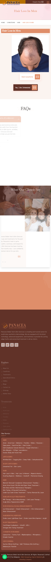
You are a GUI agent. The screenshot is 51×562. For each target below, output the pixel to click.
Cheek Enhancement (22, 509)
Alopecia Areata (36, 473)
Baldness (19, 476)
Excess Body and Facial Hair (12, 452)
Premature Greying (37, 476)
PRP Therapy (7, 499)
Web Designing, (26, 557)
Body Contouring (10, 464)
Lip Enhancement (8, 509)
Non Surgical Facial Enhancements (17, 506)
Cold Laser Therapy (33, 499)
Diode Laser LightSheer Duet (12, 518)
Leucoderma (8, 541)
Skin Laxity (17, 466)
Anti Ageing (7, 457)
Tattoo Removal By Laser (35, 492)
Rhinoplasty (36, 535)
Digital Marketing (37, 557)
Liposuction (6, 535)
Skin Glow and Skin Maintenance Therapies (17, 488)
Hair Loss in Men (8, 473)
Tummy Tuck (16, 535)
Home (3, 22)
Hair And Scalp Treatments (14, 497)
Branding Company (25, 559)
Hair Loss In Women (22, 473)
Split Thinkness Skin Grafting (29, 544)
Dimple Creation (8, 537)
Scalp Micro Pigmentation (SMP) (13, 502)
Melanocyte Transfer (9, 546)
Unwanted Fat (7, 466)
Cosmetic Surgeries (11, 532)
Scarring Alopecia (8, 476)
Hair (18, 22)
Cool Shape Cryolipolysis (10, 525)
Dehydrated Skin (37, 459)
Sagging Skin (17, 459)
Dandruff (26, 476)
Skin (4, 480)
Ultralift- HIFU (24, 525)
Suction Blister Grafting (10, 544)
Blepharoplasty (26, 535)
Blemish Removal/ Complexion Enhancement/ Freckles (20, 483)
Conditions (11, 22)
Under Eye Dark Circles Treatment (14, 492)
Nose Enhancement (9, 511)
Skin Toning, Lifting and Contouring (14, 490)
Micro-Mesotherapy (19, 499)
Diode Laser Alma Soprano (32, 518)
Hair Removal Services (12, 516)
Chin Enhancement (37, 509)
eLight (45, 518)
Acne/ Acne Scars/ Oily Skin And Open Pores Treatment (21, 485)
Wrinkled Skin (7, 459)
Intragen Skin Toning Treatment (13, 528)
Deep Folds (27, 459)
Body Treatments (10, 522)
